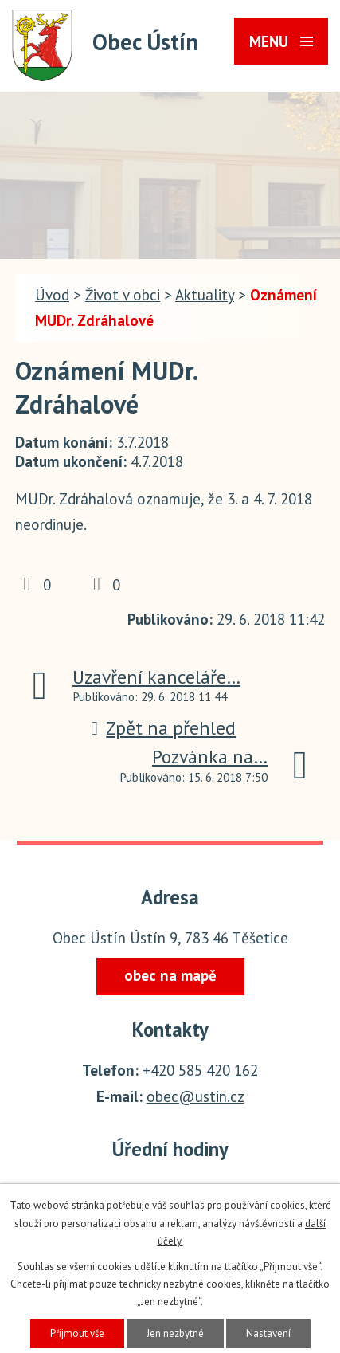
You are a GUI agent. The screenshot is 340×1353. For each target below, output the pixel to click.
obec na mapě (170, 975)
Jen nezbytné (175, 1333)
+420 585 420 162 (200, 1070)
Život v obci (122, 294)
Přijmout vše (77, 1333)
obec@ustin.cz (195, 1096)
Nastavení (268, 1333)
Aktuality (204, 294)
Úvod (52, 294)
